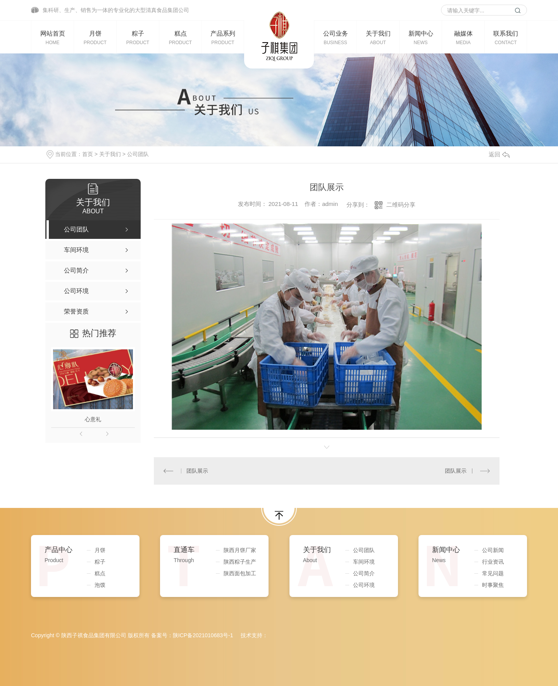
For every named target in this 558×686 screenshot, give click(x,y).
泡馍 (100, 585)
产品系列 (223, 38)
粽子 (138, 38)
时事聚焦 (493, 585)
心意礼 (93, 419)
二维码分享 (400, 204)
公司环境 (364, 585)
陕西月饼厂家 (240, 550)
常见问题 (493, 573)
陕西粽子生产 (240, 562)
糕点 (180, 38)
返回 (499, 154)
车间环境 (364, 562)
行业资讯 (493, 562)
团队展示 (197, 471)
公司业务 (335, 38)
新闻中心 (421, 38)
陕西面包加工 (240, 573)
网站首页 (52, 38)
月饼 (95, 38)
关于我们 (378, 38)
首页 (87, 154)
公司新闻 (493, 550)
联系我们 (506, 38)
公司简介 (364, 573)
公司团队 (138, 154)
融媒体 (463, 38)
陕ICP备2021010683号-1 (203, 635)
